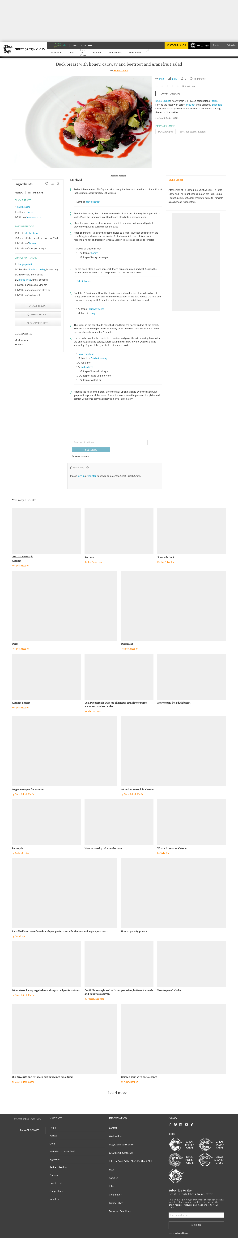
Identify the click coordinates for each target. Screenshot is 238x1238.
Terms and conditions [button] (80, 456)
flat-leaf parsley (37, 269)
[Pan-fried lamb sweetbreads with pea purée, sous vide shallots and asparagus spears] (64, 893)
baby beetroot (31, 232)
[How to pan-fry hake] (191, 964)
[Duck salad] (173, 606)
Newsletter (55, 1199)
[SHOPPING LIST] (58, 184)
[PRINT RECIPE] (52, 184)
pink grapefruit (24, 264)
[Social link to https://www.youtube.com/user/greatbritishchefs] (186, 1124)
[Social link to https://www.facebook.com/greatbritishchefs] (170, 1124)
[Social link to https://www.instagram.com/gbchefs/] (181, 1124)
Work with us (115, 1136)
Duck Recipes (165, 131)
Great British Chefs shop (121, 1153)
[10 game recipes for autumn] (64, 751)
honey (30, 211)
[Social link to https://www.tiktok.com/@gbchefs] (192, 1124)
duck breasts (23, 206)
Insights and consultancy (121, 1144)
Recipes (53, 1135)
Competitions (56, 1191)
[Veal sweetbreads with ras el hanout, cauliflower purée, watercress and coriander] (119, 677)
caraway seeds (34, 217)
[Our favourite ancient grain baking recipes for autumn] (64, 1039)
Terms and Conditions (120, 1211)
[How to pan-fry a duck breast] (191, 677)
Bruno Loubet (121, 70)
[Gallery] (83, 122)
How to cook (56, 1183)
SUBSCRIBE (91, 449)
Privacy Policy (116, 1203)
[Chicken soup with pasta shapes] (173, 1039)
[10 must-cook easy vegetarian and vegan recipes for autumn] (46, 964)
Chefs (52, 1143)
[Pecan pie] (46, 822)
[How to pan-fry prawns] (173, 893)
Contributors (115, 1194)
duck (214, 100)
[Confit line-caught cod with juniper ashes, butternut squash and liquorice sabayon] (119, 964)
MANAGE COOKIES (29, 1130)
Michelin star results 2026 (62, 1151)
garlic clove (25, 279)
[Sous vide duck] (191, 531)
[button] (56, 52)
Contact (113, 1128)
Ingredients (55, 1159)
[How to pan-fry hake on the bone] (119, 822)
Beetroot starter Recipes (193, 131)
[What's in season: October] (191, 822)
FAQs (111, 1169)
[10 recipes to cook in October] (173, 751)
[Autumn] (46, 531)
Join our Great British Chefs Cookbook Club (130, 1161)
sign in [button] (81, 475)
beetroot (190, 104)
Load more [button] (117, 1093)
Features (54, 1175)
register (92, 475)
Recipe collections (58, 1167)
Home (53, 1127)
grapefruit (217, 104)
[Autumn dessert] (46, 677)
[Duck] (64, 606)
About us (113, 1178)
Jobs (111, 1186)
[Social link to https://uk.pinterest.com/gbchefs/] (175, 1124)
